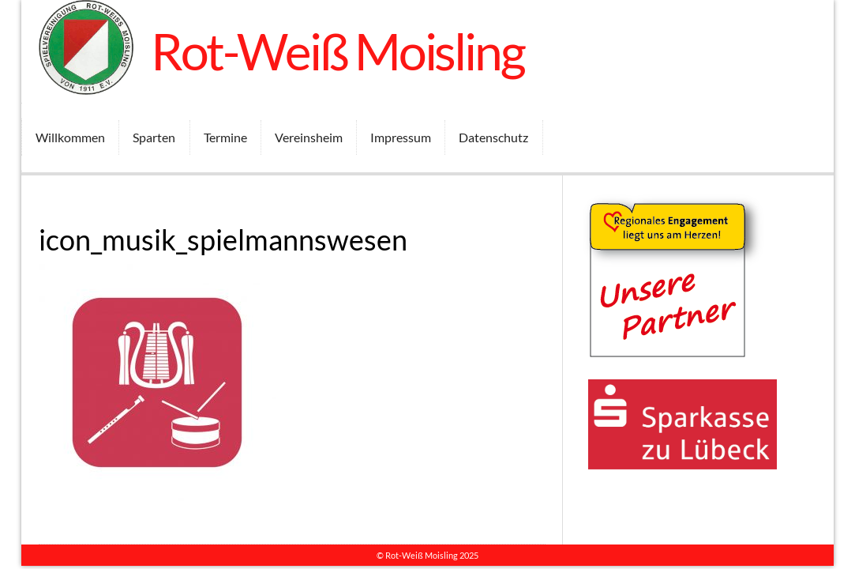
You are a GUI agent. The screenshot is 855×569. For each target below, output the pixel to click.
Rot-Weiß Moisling (337, 51)
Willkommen (70, 137)
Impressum (400, 137)
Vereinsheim (309, 137)
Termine (225, 137)
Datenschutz (493, 137)
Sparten (154, 137)
